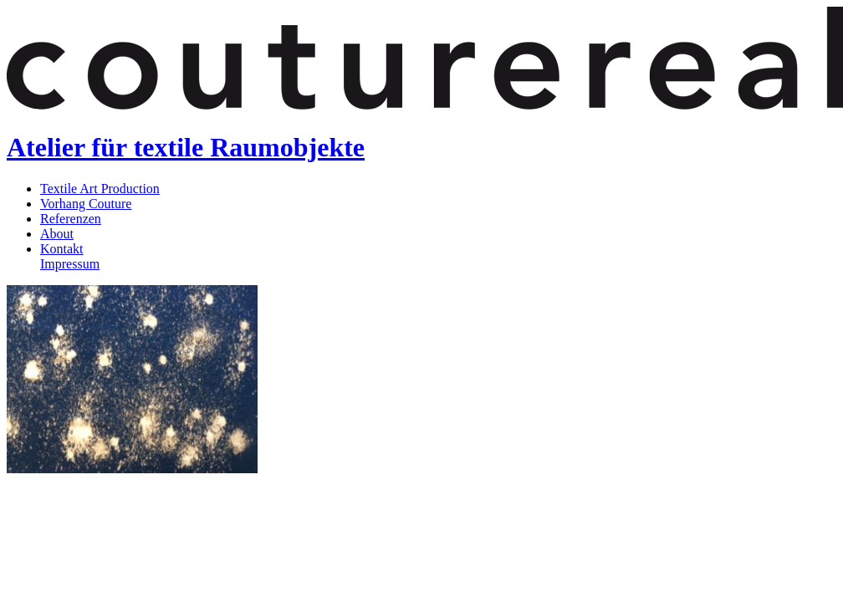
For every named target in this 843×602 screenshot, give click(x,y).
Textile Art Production (100, 188)
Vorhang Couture (85, 203)
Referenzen (70, 219)
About (57, 234)
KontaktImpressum (70, 256)
